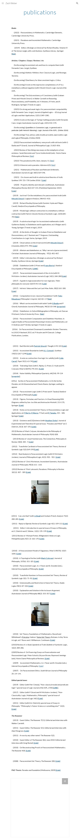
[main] (40, 12)
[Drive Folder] (40, 807)
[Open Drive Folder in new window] (65, 781)
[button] (3, 3)
